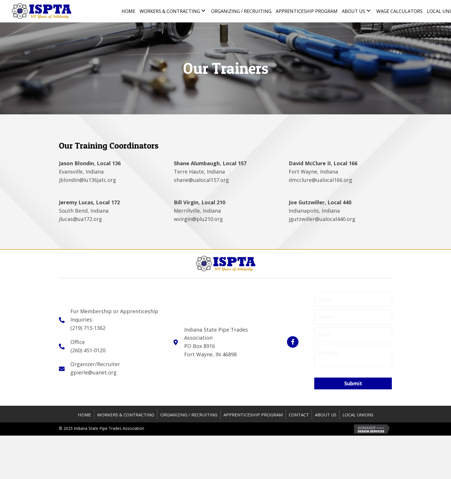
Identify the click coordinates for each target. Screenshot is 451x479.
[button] (203, 10)
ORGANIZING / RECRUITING (188, 415)
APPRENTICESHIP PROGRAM (253, 415)
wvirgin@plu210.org (198, 219)
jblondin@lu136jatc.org (87, 179)
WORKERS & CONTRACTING (125, 415)
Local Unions (357, 415)
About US (325, 415)
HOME (84, 415)
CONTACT (299, 415)
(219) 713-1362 (87, 327)
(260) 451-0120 (87, 350)
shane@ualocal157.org (201, 179)
